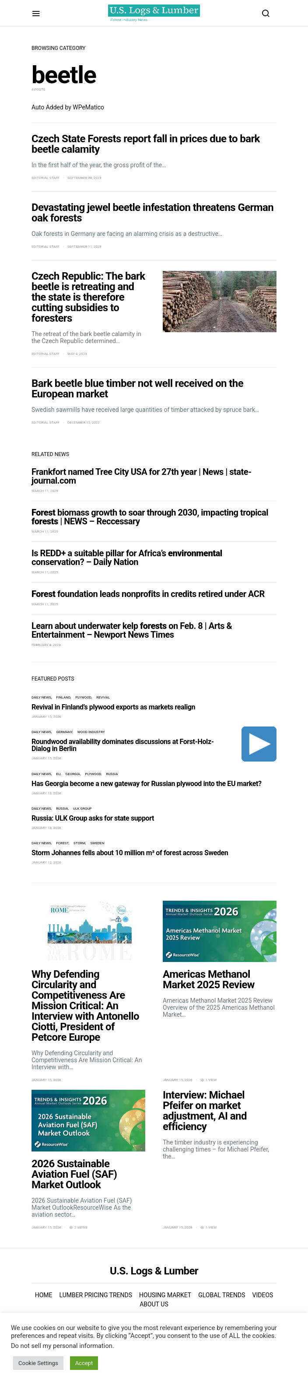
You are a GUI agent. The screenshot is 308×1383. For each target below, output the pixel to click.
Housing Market (165, 1295)
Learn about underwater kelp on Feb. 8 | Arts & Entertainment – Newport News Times (132, 630)
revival (103, 697)
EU (58, 774)
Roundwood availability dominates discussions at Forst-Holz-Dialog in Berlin (123, 745)
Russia (112, 774)
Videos (262, 1295)
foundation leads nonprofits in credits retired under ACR (148, 594)
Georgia (73, 774)
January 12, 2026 (46, 862)
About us (154, 1304)
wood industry (91, 732)
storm (79, 843)
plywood (83, 697)
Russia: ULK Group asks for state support (93, 818)
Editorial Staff (46, 178)
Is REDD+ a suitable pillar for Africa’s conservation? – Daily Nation (127, 557)
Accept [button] (84, 1363)
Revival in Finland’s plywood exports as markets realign (113, 707)
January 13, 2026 (46, 793)
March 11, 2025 (45, 491)
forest (62, 843)
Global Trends (221, 1295)
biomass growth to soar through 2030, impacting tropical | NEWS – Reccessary (150, 517)
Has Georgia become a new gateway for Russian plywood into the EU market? (147, 783)
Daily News (41, 697)
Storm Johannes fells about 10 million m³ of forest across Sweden (130, 853)
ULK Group (82, 809)
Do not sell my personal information (61, 1346)
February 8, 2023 (46, 645)
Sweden (97, 843)
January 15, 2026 (46, 717)
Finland (63, 697)
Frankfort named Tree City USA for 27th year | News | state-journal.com (142, 476)
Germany (64, 732)
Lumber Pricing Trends (95, 1295)
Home (43, 1295)
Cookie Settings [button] (38, 1363)
